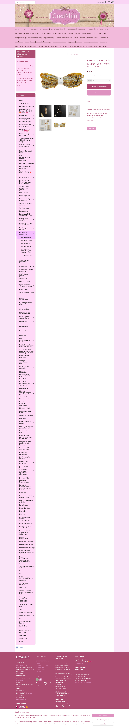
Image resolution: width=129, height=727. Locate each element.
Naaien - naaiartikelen (23, 538)
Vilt (20, 618)
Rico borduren (25, 243)
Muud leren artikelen (26, 523)
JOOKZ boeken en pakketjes (63, 37)
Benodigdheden (30, 42)
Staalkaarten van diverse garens (26, 125)
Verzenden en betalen (42, 665)
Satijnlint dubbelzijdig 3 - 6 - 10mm (26, 567)
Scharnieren (23, 571)
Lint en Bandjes (26, 508)
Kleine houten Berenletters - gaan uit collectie (25, 437)
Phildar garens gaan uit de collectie (26, 224)
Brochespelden (24, 388)
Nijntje (105, 46)
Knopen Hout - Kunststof (26, 462)
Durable (63, 29)
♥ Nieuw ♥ (24, 29)
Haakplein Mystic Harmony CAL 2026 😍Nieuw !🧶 (25, 110)
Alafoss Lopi (23, 289)
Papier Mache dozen (26, 545)
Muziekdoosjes (20, 46)
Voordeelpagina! (44, 29)
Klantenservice (81, 46)
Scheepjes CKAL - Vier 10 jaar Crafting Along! (26, 140)
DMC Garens (26, 193)
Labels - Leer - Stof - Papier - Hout (26, 496)
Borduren (63, 46)
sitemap (69, 723)
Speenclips (103, 42)
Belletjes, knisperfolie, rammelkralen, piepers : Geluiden (25, 373)
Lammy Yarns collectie (26, 219)
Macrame (22, 514)
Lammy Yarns (19, 33)
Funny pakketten (48, 37)
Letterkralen (26, 505)
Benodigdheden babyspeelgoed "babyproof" (26, 383)
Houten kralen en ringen (43, 42)
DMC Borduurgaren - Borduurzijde (26, 340)
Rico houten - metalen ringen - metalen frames (26, 250)
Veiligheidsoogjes (31, 46)
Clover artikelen (26, 309)
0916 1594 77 (28, 694)
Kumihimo (22, 493)
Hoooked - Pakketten (26, 163)
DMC (101, 29)
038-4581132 (19, 666)
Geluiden (79, 42)
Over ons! (22, 635)
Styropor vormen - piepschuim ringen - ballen (26, 592)
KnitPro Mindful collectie (24, 458)
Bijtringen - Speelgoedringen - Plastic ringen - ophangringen (26, 393)
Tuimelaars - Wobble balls (26, 605)
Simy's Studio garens (26, 275)
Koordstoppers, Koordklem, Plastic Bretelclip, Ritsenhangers (26, 479)
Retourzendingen (25, 122)
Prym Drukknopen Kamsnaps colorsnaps (25, 403)
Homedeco (22, 419)
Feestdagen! (33, 29)
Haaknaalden (104, 37)
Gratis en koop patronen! (26, 134)
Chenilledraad (23, 399)
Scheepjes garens (26, 267)
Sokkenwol (101, 33)
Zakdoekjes (23, 626)
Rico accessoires (46, 33)
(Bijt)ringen (71, 42)
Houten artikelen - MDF (26, 432)
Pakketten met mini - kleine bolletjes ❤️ (26, 172)
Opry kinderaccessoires (89, 33)
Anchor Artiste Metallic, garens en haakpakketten (26, 182)
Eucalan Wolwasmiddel (24, 299)
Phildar (27, 33)
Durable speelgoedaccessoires (77, 29)
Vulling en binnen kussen (25, 622)
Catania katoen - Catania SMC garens (26, 188)
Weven (21, 641)
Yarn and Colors (26, 282)
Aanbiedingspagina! (26, 106)
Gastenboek (23, 638)
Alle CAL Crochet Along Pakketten (26, 145)
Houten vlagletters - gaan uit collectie (26, 427)
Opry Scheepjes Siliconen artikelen (26, 285)
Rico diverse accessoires (26, 233)
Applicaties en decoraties (26, 367)
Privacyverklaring (21, 699)
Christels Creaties (92, 37)
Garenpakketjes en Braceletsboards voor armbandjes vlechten (26, 351)
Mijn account (102, 2)
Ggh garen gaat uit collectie (26, 204)
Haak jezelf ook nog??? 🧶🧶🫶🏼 (24, 130)
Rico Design (35, 33)
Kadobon (55, 46)
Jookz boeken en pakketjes (26, 167)
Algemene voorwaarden (42, 662)
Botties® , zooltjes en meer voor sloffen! (26, 346)
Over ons (38, 671)
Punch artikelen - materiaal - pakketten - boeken (26, 552)
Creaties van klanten (41, 677)
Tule (20, 609)
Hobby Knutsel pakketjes (24, 356)
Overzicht (92, 128)
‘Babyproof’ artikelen (59, 42)
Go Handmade (93, 29)
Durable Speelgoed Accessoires (26, 199)
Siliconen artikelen (26, 574)
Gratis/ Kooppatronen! (94, 46)
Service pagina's (26, 119)
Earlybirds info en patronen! (25, 631)
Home (17, 29)
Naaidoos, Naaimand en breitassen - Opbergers (26, 532)
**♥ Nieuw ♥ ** (24, 103)
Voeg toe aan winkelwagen (99, 86)
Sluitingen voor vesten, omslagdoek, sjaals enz (26, 578)
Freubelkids (71, 46)
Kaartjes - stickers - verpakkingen (26, 448)
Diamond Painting (25, 408)
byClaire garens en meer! (25, 303)
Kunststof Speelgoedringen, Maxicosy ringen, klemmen (25, 487)
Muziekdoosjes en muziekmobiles (26, 527)
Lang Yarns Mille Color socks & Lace (25, 215)
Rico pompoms (26, 246)
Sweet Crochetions (79, 37)
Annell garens (26, 177)
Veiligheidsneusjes (45, 46)
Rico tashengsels (26, 255)
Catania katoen (54, 29)
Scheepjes (76, 33)
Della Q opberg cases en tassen (26, 317)
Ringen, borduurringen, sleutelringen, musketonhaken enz (26, 560)
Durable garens (26, 196)
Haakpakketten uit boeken (26, 152)
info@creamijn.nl (88, 682)
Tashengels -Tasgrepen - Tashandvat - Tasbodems (23, 599)
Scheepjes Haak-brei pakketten (26, 270)
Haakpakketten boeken (33, 37)
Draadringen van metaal (26, 412)
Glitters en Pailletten (26, 416)
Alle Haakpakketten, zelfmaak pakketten (26, 158)
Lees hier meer (79, 663)
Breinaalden (26, 331)
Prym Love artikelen (26, 542)
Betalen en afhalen (41, 660)
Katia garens (26, 211)
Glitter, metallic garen (26, 292)
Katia (106, 29)
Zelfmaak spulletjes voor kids (26, 361)
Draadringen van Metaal (91, 42)
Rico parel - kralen (27, 240)
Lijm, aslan (22, 511)
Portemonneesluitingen (27, 548)
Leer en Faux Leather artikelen (26, 501)
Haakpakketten (20, 37)
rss (73, 723)
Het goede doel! (40, 667)
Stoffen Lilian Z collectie (24, 584)
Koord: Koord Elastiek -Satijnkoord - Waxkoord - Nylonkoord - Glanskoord (26, 470)
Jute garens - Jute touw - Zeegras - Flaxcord (25, 443)
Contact (38, 663)
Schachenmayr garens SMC (26, 261)
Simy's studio (68, 33)
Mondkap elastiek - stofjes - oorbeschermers (25, 518)
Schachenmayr (57, 33)
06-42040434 (19, 681)
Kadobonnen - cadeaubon (24, 453)
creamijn (19, 647)
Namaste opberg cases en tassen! (26, 313)
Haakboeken (19, 42)
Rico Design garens (26, 228)
